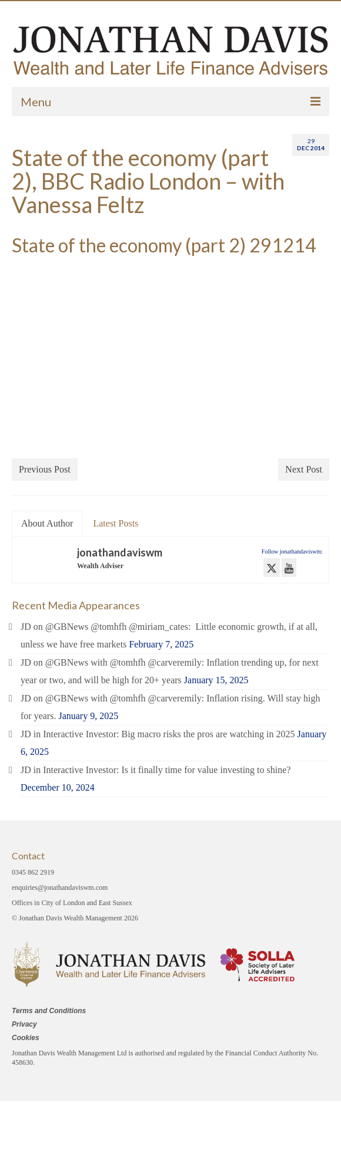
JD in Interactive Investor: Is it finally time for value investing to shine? (155, 770)
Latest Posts (115, 523)
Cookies (25, 1038)
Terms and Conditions (49, 1011)
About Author (47, 523)
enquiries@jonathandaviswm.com (60, 887)
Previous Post (45, 469)
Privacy (24, 1024)
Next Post (303, 469)
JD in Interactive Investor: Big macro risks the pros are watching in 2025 (158, 734)
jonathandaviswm (119, 552)
